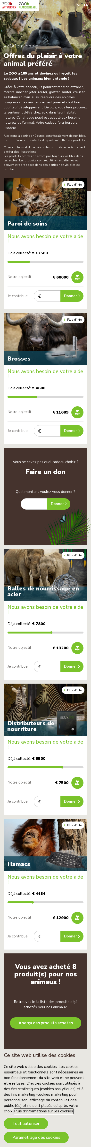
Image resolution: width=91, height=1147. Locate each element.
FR (86, 5)
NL (79, 5)
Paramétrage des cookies (36, 1137)
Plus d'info (73, 184)
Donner (72, 296)
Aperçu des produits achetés (45, 1023)
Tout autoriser (26, 1123)
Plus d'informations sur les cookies (43, 1111)
